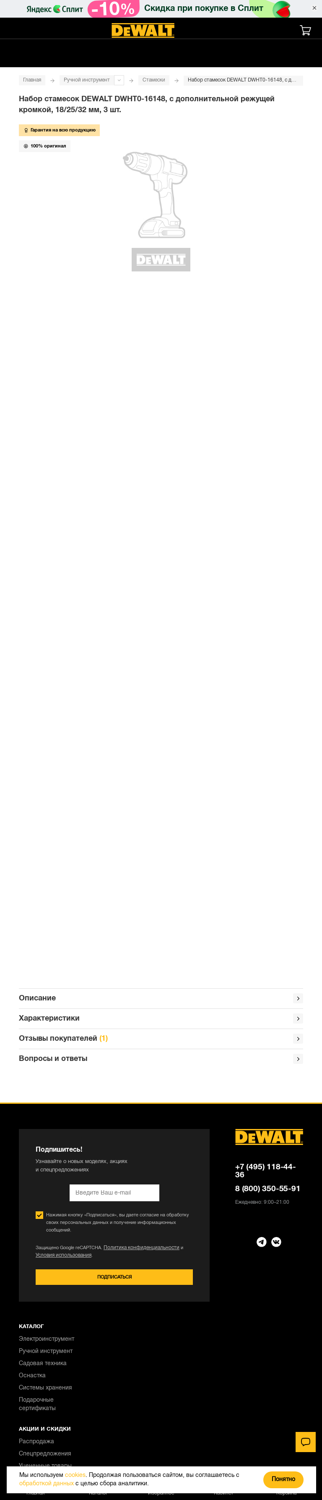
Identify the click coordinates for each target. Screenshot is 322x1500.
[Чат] (306, 1442)
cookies (75, 1475)
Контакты (32, 1366)
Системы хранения (45, 1161)
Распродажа (36, 1215)
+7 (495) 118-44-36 (265, 943)
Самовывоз (35, 1293)
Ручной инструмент (87, 80)
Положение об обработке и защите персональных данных (92, 1444)
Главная (32, 80)
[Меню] (18, 30)
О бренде (32, 1378)
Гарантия (31, 1329)
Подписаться (114, 1049)
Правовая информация (51, 1354)
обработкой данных (46, 1484)
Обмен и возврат (43, 1317)
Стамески (154, 80)
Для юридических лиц (49, 1390)
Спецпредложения (45, 1227)
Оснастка (32, 1149)
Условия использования (61, 1028)
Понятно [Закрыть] (283, 1479)
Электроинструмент (46, 1112)
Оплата (29, 1305)
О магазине (35, 1342)
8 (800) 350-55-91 (268, 961)
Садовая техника (43, 1136)
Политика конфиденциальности (137, 1020)
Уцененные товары (45, 1239)
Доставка (32, 1281)
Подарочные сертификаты (37, 1177)
